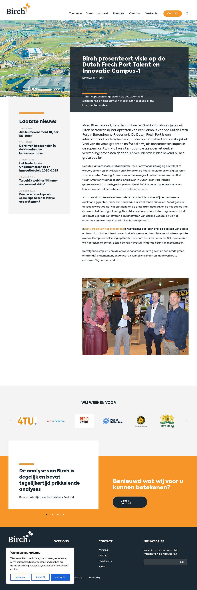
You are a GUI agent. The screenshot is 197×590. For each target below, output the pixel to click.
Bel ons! (102, 566)
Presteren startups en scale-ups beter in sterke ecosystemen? (37, 198)
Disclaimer (77, 577)
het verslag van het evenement (104, 228)
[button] (10, 421)
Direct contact (126, 502)
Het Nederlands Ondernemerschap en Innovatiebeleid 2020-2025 (38, 166)
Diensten (118, 13)
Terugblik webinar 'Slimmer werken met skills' (38, 182)
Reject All (40, 577)
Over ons (134, 13)
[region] (40, 566)
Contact (172, 13)
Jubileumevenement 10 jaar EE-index (38, 134)
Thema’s (74, 13)
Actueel (103, 13)
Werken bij (151, 13)
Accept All (60, 577)
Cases (89, 13)
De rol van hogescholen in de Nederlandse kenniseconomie (37, 149)
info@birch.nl (105, 561)
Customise (20, 577)
